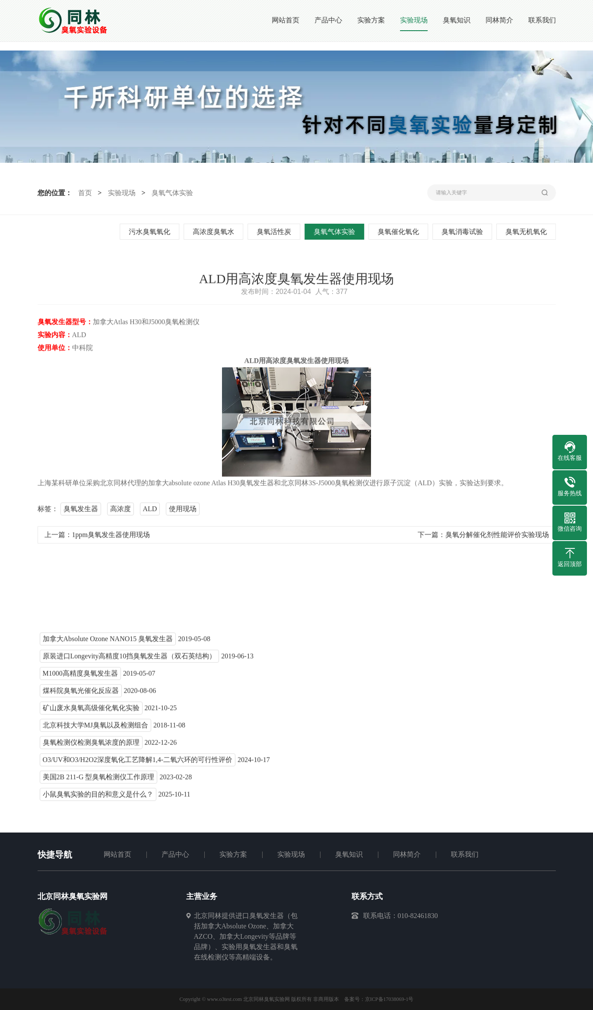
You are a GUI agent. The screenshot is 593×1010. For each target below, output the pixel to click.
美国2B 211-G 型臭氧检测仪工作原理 (99, 778)
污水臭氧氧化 (150, 231)
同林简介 (407, 854)
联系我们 (465, 854)
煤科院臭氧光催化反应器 (81, 692)
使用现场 (183, 510)
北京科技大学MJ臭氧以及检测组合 (95, 727)
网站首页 (117, 854)
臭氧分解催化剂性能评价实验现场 (497, 536)
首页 (84, 192)
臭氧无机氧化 (527, 231)
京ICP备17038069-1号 (389, 999)
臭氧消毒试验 (463, 231)
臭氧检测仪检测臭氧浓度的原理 (91, 744)
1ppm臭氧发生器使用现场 (111, 536)
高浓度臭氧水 (214, 231)
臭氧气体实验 (171, 192)
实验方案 (233, 854)
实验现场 (120, 192)
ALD (150, 510)
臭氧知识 (349, 854)
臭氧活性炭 (274, 231)
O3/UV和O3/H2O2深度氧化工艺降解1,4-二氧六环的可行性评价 (138, 761)
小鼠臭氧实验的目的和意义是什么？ (98, 796)
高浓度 (120, 510)
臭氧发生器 (80, 510)
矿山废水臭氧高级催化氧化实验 (91, 709)
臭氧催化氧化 (399, 231)
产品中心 (175, 854)
